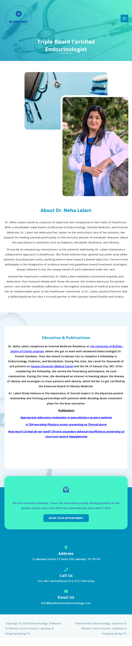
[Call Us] (66, 570)
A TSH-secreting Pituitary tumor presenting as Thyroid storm (66, 424)
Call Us (66, 575)
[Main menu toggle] (124, 18)
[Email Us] (66, 591)
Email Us (66, 597)
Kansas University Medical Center (52, 366)
